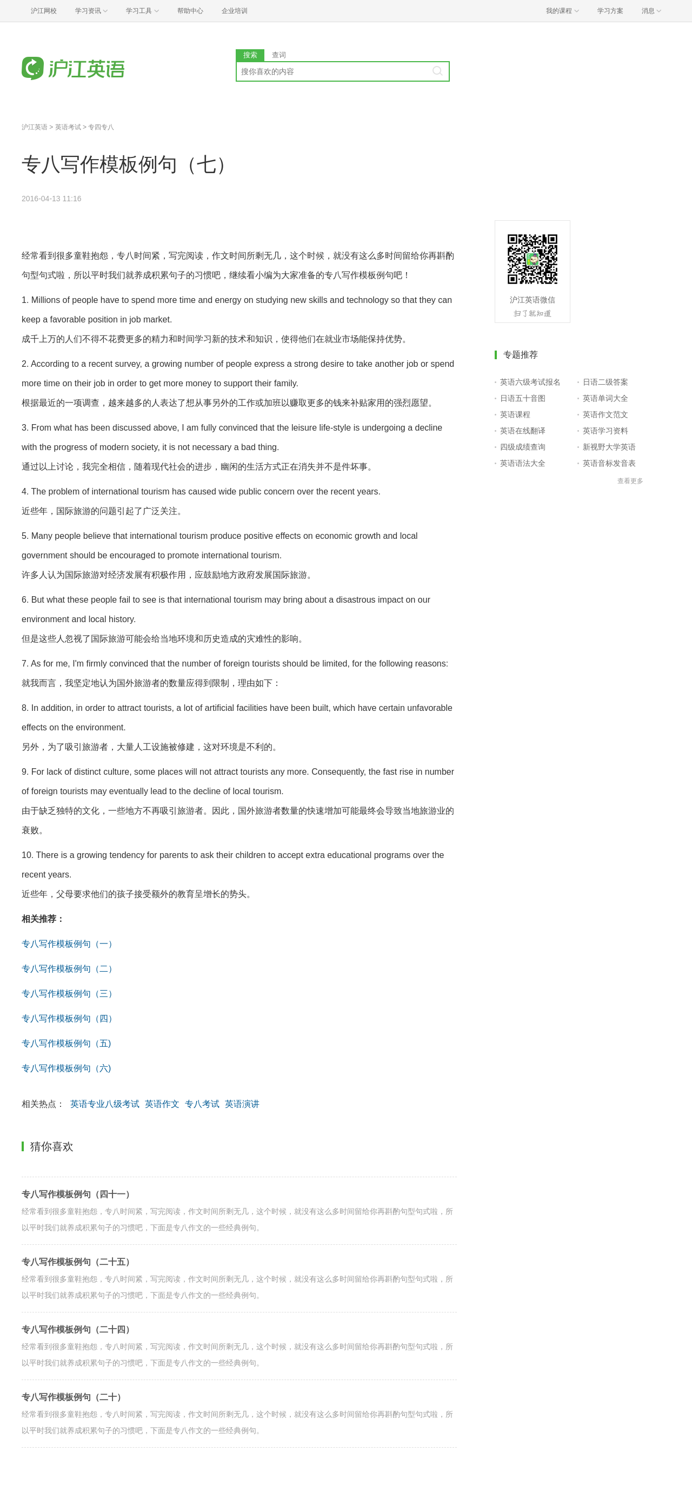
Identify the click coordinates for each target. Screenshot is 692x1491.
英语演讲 (242, 1104)
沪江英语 (35, 127)
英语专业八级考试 (104, 1104)
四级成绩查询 (522, 447)
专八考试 (202, 1104)
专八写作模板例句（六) (66, 1068)
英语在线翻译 (522, 430)
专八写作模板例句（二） (69, 968)
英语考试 (68, 127)
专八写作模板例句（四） (69, 1018)
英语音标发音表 (609, 463)
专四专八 (101, 127)
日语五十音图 (522, 398)
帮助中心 (190, 11)
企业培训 (235, 11)
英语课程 (515, 414)
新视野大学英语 (609, 447)
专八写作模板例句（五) (66, 1043)
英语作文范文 (605, 414)
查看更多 (630, 481)
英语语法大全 (522, 463)
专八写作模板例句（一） (69, 943)
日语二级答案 (605, 382)
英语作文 (162, 1104)
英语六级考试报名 (530, 382)
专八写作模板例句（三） (69, 993)
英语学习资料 (605, 430)
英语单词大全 (605, 398)
